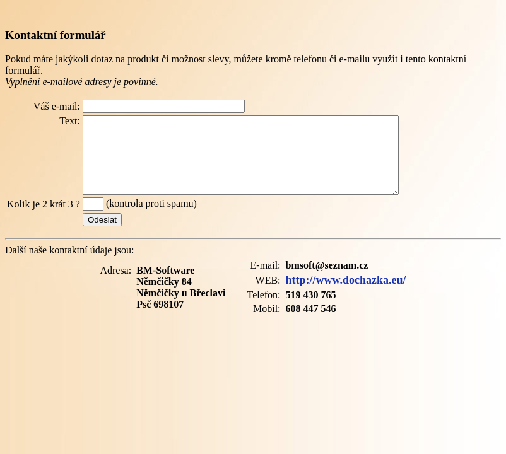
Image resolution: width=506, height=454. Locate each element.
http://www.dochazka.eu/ (346, 295)
